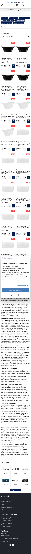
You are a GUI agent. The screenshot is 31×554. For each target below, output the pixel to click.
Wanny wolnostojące (24, 18)
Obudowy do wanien (6, 23)
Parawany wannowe (20, 20)
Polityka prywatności (6, 510)
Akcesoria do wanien (18, 23)
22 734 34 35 (6, 541)
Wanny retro (4, 18)
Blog (2, 499)
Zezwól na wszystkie (16, 290)
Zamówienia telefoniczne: (15, 10)
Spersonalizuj (15, 295)
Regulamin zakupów (6, 502)
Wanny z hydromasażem (7, 20)
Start (2, 14)
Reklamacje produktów (6, 507)
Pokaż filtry (4, 30)
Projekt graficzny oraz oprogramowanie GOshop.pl (13, 551)
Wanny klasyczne (13, 18)
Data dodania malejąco (7, 36)
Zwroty (2, 504)
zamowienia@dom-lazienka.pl (10, 538)
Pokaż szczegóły (21, 285)
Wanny (6, 14)
